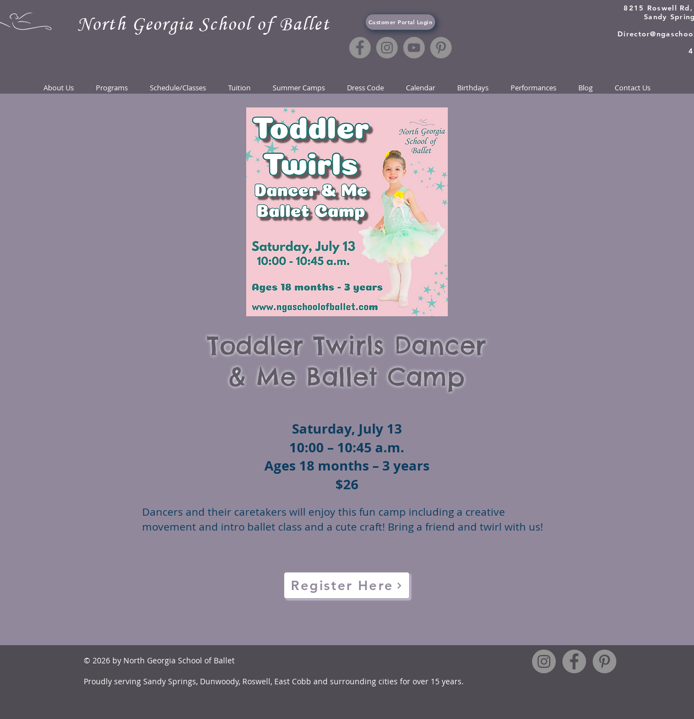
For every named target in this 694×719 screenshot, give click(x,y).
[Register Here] (347, 585)
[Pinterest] (441, 47)
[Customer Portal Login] (400, 22)
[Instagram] (387, 47)
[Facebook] (360, 47)
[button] (178, 88)
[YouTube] (414, 47)
